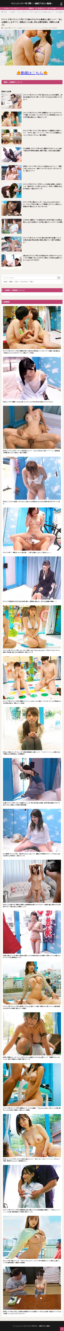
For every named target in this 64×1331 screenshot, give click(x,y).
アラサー (15, 28)
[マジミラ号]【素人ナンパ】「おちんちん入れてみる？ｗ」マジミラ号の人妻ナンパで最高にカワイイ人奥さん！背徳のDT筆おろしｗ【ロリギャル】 (42, 204)
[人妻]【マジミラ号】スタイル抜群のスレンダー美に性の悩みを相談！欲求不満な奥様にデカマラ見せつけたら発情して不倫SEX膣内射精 (31, 804)
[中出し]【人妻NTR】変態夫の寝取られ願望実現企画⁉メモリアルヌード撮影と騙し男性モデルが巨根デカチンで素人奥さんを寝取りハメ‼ (32, 905)
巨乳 (50, 28)
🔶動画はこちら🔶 (32, 73)
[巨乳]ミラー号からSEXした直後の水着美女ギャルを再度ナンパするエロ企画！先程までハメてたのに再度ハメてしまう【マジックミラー (32, 1312)
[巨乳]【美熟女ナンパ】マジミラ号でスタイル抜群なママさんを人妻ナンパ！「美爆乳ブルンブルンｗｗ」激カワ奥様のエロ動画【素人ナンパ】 (31, 1058)
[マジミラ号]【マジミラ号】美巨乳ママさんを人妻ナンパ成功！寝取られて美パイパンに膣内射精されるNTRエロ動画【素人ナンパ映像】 (31, 1007)
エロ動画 (12, 12)
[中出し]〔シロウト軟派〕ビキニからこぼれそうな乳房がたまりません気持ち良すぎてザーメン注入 (31, 502)
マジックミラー (30, 28)
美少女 (5, 281)
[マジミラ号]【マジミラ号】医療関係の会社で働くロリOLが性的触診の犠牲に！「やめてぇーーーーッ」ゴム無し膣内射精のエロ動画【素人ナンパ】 (31, 1211)
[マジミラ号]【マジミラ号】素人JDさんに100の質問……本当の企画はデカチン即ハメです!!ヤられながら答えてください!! (42, 97)
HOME (5, 12)
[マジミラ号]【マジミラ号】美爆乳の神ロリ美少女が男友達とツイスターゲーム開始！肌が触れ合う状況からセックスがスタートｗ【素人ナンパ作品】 (31, 352)
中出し (46, 28)
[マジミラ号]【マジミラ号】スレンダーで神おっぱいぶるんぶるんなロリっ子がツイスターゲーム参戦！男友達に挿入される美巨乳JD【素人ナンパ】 (31, 651)
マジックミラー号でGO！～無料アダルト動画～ (32, 3)
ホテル (16, 281)
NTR (11, 28)
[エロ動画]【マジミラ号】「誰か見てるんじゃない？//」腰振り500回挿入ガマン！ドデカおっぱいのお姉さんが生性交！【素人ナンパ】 (32, 855)
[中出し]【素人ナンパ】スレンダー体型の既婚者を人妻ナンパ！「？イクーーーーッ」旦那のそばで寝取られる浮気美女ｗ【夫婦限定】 (31, 753)
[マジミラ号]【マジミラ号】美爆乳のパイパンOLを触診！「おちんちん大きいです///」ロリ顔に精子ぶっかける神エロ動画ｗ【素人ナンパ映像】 (31, 1109)
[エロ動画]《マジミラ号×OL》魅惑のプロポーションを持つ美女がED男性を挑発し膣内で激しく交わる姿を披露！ (42, 149)
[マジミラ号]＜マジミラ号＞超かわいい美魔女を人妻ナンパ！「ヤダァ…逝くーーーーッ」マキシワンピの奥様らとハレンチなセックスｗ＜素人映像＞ (42, 133)
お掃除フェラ (21, 28)
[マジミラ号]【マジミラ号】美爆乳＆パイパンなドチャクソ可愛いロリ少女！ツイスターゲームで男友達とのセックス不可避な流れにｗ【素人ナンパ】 (42, 115)
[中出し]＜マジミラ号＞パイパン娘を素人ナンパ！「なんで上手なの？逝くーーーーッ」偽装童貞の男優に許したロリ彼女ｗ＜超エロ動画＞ (31, 451)
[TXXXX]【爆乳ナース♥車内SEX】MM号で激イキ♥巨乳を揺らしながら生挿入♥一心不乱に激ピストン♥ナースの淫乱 (42, 221)
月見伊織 (54, 28)
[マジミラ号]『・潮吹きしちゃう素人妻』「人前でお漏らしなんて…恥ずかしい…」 (27, 552)
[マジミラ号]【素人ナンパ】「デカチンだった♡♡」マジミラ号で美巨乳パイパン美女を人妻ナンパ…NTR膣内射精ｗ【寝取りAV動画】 (31, 1262)
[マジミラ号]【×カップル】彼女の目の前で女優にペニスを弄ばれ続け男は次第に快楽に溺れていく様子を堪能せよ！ (42, 240)
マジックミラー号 (39, 28)
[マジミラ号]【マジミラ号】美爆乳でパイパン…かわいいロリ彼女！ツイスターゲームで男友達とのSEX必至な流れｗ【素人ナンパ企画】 (32, 702)
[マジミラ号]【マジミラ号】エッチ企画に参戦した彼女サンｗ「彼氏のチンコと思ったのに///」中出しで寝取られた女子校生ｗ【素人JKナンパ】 (42, 186)
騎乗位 (11, 281)
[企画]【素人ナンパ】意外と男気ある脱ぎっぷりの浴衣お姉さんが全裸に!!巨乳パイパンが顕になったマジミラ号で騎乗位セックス (32, 956)
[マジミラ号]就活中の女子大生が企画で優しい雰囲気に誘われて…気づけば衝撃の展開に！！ (30, 601)
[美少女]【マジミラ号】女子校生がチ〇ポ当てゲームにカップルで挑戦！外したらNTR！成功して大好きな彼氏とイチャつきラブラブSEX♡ (42, 258)
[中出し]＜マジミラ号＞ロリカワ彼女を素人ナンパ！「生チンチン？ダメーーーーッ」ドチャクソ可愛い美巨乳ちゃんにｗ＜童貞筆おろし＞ (31, 1160)
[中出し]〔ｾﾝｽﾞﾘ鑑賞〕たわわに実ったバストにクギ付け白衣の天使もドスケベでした (28, 402)
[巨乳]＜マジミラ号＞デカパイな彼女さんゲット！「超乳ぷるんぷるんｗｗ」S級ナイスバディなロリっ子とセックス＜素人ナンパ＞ (42, 168)
